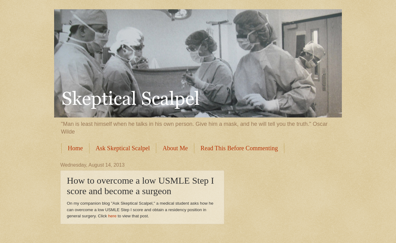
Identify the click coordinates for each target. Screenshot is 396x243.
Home (75, 148)
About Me (175, 148)
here (112, 216)
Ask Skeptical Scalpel (123, 148)
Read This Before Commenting (239, 148)
